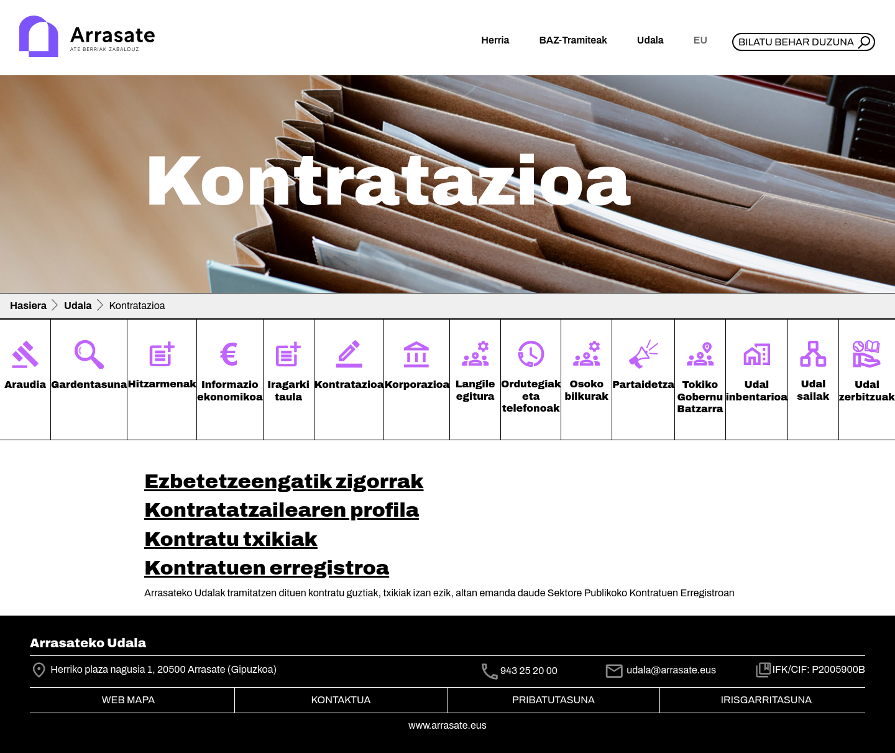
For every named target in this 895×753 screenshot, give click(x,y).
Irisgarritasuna (766, 700)
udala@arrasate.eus (660, 670)
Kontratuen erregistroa (266, 568)
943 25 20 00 (529, 670)
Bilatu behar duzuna (796, 42)
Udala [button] (650, 40)
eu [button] (700, 40)
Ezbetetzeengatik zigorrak (284, 481)
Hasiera (28, 305)
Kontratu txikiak (231, 539)
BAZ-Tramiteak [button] (573, 40)
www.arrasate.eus (447, 725)
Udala (78, 305)
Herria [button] (495, 40)
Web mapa (128, 700)
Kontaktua (341, 700)
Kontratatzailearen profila (281, 510)
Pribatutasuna (553, 700)
